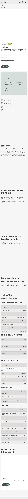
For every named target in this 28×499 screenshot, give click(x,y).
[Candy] (3, 2)
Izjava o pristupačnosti (21, 475)
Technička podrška (7, 457)
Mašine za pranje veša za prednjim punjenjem (11, 413)
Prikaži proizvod (5, 389)
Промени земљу (5, 477)
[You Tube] (26, 405)
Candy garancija (5, 461)
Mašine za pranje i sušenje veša (8, 417)
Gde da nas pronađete (6, 451)
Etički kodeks (4, 453)
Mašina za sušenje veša (6, 421)
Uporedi (24, 44)
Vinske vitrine (4, 429)
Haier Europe (4, 449)
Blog (3, 444)
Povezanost (5, 408)
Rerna (3, 7)
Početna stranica (5, 5)
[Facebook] (2, 405)
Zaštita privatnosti (4, 475)
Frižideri (3, 427)
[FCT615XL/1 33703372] (14, 26)
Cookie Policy (12, 475)
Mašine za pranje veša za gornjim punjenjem (11, 415)
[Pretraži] (22, 2)
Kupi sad (3, 66)
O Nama (4, 447)
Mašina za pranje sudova (6, 419)
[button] (11, 205)
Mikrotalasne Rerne (5, 436)
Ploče (2, 440)
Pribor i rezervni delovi (6, 463)
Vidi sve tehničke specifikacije (7, 60)
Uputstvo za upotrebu (6, 459)
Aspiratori (3, 438)
